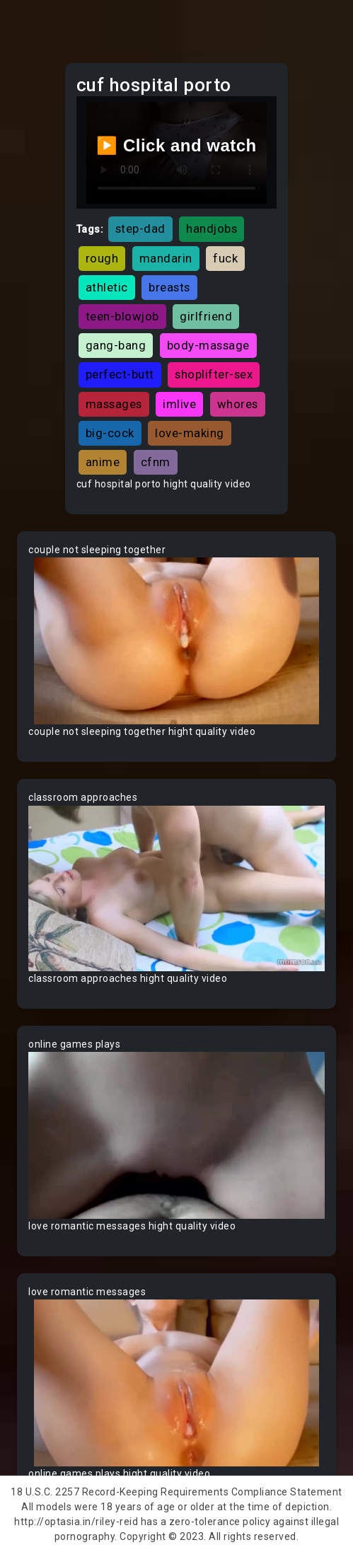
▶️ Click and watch (176, 145)
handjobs (211, 228)
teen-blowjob (122, 316)
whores (237, 404)
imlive (179, 404)
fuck (225, 258)
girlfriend (206, 316)
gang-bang (116, 345)
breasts (169, 287)
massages (114, 404)
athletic (107, 287)
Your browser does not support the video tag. (176, 640)
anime (103, 462)
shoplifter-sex (214, 374)
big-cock (110, 433)
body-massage (208, 345)
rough (102, 258)
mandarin (165, 258)
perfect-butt (120, 374)
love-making (189, 433)
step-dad (140, 228)
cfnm (155, 462)
